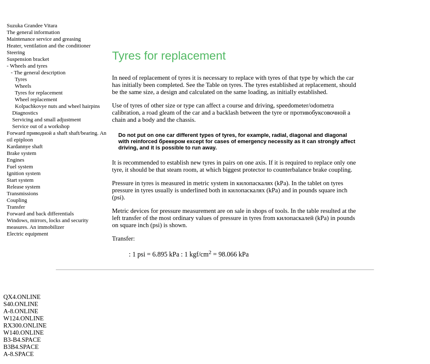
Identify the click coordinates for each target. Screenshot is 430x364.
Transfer (16, 207)
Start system (20, 180)
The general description (40, 72)
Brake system (21, 153)
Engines (15, 160)
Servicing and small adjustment (46, 119)
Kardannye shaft (25, 146)
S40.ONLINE (20, 304)
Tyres (21, 79)
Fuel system (20, 166)
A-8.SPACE (18, 354)
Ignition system (24, 173)
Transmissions (22, 193)
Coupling (17, 200)
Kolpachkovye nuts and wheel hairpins (57, 106)
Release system (23, 186)
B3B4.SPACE (21, 346)
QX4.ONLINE (22, 296)
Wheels (23, 86)
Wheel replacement (36, 99)
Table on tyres (223, 84)
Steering (16, 52)
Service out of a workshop (40, 126)
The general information (33, 32)
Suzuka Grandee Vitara (32, 25)
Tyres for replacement (39, 92)
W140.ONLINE (23, 332)
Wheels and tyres (28, 66)
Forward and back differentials (40, 213)
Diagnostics (25, 113)
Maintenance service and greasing (44, 39)
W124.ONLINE (23, 318)
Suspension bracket (28, 59)
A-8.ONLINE (20, 311)
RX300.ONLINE (25, 325)
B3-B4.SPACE (22, 339)
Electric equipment (27, 233)
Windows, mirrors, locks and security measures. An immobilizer (47, 223)
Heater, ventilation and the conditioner (49, 45)
